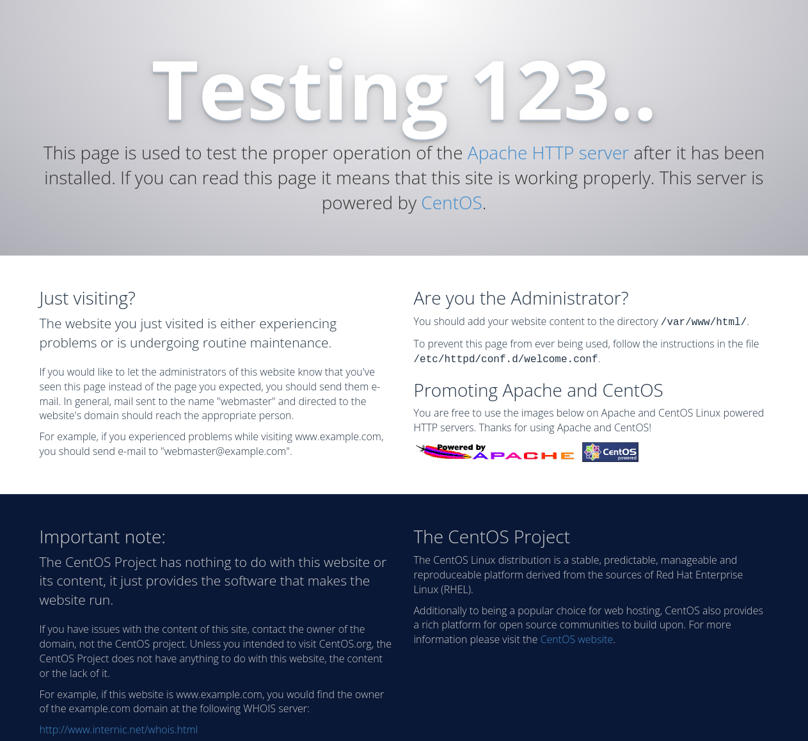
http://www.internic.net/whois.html (119, 727)
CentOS (451, 202)
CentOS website (577, 637)
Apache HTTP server (548, 152)
